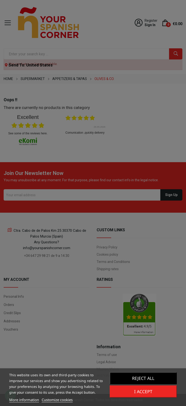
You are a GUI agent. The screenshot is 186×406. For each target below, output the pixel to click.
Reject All (143, 378)
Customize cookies (57, 399)
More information (24, 399)
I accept (143, 391)
